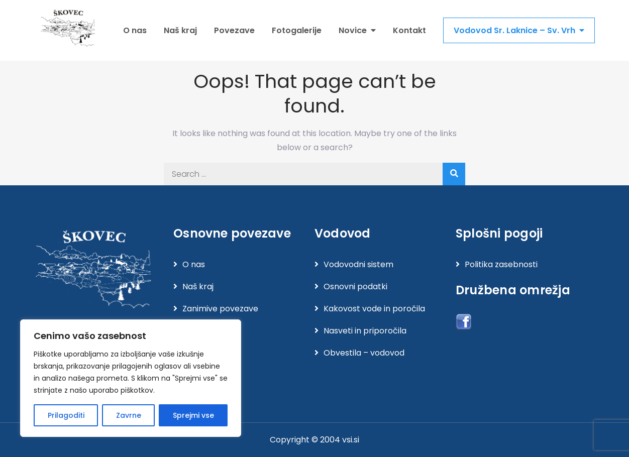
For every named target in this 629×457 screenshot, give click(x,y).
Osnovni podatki (355, 286)
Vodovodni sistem (358, 264)
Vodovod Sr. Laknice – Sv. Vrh (514, 30)
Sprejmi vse (193, 415)
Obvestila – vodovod (364, 353)
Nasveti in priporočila (365, 330)
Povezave (234, 30)
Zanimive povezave (220, 308)
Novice (353, 30)
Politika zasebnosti (501, 264)
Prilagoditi (66, 415)
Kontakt (409, 30)
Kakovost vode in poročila (374, 308)
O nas (135, 30)
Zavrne (128, 415)
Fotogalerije (297, 30)
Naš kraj (180, 30)
